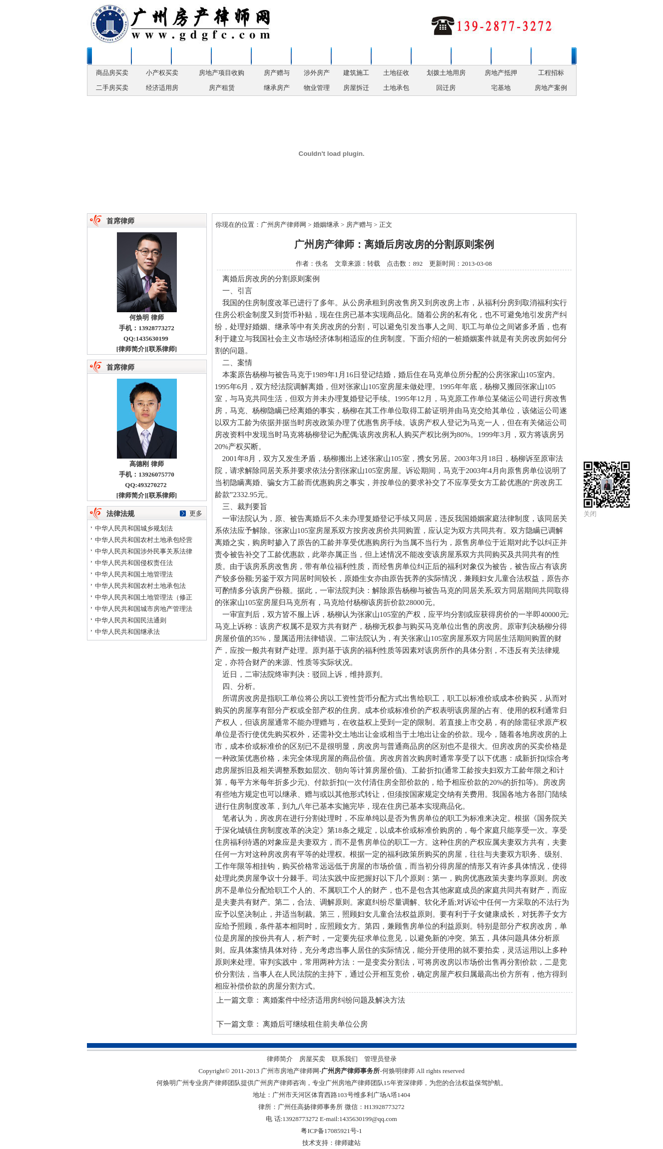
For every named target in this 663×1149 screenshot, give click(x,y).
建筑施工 (356, 72)
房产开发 (351, 56)
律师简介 (131, 349)
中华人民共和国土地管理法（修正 (143, 597)
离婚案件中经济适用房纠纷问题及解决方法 (334, 1000)
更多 (195, 513)
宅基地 (501, 87)
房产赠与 (277, 72)
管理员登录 (380, 1059)
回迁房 (446, 87)
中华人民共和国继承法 (127, 631)
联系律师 (551, 56)
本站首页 (111, 56)
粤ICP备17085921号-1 (331, 1131)
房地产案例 (551, 87)
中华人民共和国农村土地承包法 (140, 585)
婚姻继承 (231, 56)
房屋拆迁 (356, 87)
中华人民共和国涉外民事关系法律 (143, 551)
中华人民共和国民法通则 (130, 620)
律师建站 (348, 1143)
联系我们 (345, 1059)
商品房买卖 (112, 72)
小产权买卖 (162, 72)
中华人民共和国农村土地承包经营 (143, 540)
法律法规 (511, 56)
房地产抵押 (501, 72)
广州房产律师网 (283, 224)
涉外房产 (317, 72)
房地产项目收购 (221, 72)
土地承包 (396, 87)
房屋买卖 (191, 56)
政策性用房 (271, 56)
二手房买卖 (112, 87)
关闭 (590, 514)
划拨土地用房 (446, 72)
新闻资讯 (151, 56)
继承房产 (277, 87)
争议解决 (471, 56)
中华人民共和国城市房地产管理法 (143, 608)
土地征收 (396, 72)
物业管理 (317, 87)
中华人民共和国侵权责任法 (134, 563)
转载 (373, 263)
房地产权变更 (311, 56)
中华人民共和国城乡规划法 (134, 528)
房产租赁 (222, 87)
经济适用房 (162, 87)
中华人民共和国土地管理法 (134, 574)
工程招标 (551, 72)
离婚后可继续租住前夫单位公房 (315, 1024)
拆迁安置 (391, 56)
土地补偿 (431, 56)
